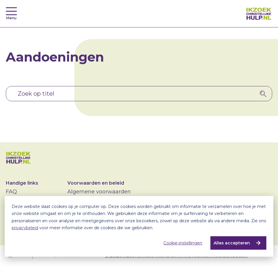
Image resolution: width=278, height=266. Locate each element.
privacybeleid (25, 227)
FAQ (11, 191)
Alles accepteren (232, 243)
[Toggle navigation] (11, 11)
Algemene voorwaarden (99, 191)
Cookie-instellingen (182, 243)
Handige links (22, 183)
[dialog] (139, 226)
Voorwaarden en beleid (95, 183)
